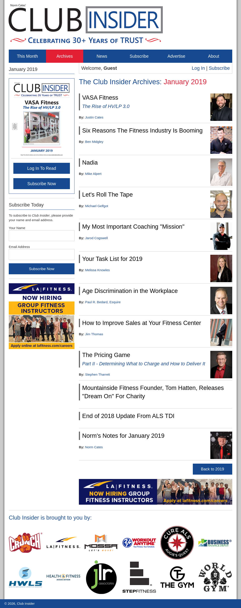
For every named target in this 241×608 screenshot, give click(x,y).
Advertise (176, 56)
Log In (198, 68)
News (102, 56)
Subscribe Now (41, 183)
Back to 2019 (212, 469)
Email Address (19, 247)
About (213, 56)
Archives (65, 56)
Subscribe (139, 56)
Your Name (17, 228)
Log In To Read (41, 168)
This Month (27, 56)
